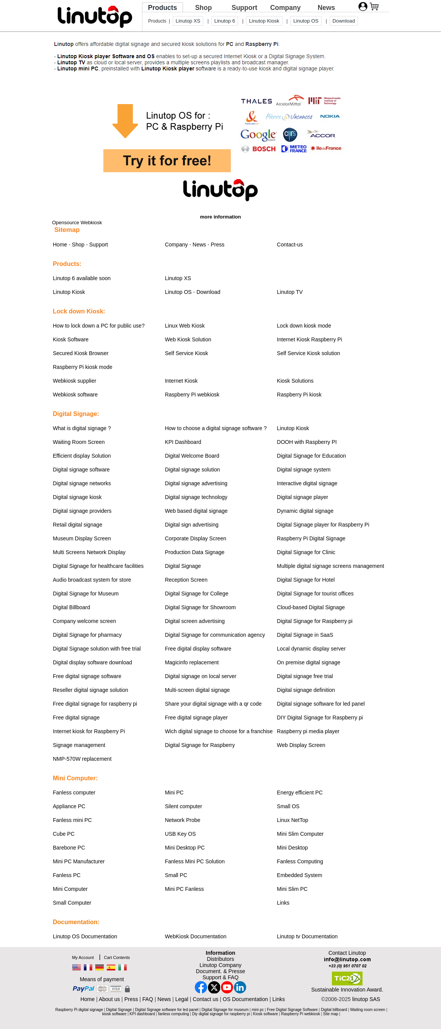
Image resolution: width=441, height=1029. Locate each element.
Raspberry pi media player (308, 731)
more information (220, 217)
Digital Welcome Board (192, 456)
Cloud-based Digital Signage (311, 607)
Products (162, 7)
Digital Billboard (71, 607)
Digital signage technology (196, 497)
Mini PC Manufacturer (79, 861)
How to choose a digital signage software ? (216, 428)
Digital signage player (302, 497)
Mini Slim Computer (300, 834)
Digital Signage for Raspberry (200, 745)
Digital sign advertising (192, 525)
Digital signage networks (82, 483)
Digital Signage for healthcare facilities (98, 566)
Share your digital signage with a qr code (213, 704)
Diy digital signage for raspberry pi (221, 1014)
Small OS (288, 806)
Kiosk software (265, 1014)
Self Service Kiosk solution (308, 353)
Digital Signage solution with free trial (97, 649)
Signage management (79, 745)
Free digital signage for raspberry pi (95, 704)
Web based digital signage (196, 511)
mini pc (258, 1010)
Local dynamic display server (311, 649)
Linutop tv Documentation (307, 936)
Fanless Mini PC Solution (195, 861)
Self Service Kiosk (186, 353)
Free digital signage (76, 717)
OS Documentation (245, 999)
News (326, 7)
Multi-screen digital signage (197, 690)
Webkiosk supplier (74, 381)
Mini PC (174, 792)
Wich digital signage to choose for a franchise (219, 731)
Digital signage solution (192, 469)
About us (109, 999)
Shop (203, 7)
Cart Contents (117, 957)
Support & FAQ (220, 977)
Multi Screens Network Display (89, 552)
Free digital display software (198, 649)
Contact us (205, 999)
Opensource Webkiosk (77, 222)
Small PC (176, 875)
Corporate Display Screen (195, 538)
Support (244, 7)
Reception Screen (186, 580)
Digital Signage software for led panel (167, 1010)
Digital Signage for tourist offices (315, 593)
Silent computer (183, 806)
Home (60, 244)
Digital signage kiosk (77, 497)
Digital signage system (303, 469)
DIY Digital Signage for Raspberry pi (320, 717)
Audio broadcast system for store (92, 580)
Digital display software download (92, 662)
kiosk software (114, 1014)
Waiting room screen (367, 1010)
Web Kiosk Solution (188, 339)
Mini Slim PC (292, 889)
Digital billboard (334, 1010)
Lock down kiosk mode (304, 326)
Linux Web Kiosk (185, 326)
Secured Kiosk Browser (81, 353)
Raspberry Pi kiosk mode (83, 367)
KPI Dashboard (183, 442)
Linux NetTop (292, 820)
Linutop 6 (224, 21)
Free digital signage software (87, 676)
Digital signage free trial (305, 676)
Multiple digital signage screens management (330, 566)
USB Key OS (180, 834)
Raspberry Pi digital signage (79, 1010)
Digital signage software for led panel (321, 704)
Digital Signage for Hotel (306, 580)
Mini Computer (70, 889)
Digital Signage (183, 566)
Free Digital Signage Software (292, 1010)
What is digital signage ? (82, 428)
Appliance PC (69, 806)
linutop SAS (366, 999)
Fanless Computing (300, 861)
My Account (83, 957)
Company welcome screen (84, 621)
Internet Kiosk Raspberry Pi (309, 339)
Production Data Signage (195, 552)
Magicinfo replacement (192, 662)
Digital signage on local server (201, 676)
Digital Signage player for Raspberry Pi (323, 525)
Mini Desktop (292, 848)
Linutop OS (305, 21)
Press (218, 244)
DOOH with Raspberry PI (306, 442)
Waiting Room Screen (79, 442)
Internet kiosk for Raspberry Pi (89, 731)
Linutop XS (188, 21)
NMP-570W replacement (82, 759)
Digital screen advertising (195, 621)
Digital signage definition (306, 690)
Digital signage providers (82, 511)
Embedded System (299, 875)
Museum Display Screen (82, 538)
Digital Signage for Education (311, 456)
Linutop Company (220, 965)
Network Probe (183, 820)
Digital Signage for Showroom (200, 607)
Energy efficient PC (300, 792)
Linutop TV (289, 292)
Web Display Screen (301, 745)
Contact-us (290, 244)
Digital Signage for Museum (86, 593)
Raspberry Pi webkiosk (192, 394)
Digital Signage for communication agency (215, 635)
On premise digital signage (308, 662)
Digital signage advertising (196, 483)
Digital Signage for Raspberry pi (315, 621)
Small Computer (72, 903)
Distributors (220, 959)
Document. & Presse (220, 971)
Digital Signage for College (197, 593)
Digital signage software (81, 469)
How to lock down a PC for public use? (99, 326)
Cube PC (64, 834)
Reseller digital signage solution (90, 690)
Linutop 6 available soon (82, 278)
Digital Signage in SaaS (305, 635)
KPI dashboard (142, 1014)
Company (285, 7)
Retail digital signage (77, 525)
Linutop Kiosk (264, 21)
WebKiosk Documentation (196, 936)
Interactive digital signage (307, 483)
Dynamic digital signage (305, 511)
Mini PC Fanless (184, 889)
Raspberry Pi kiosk (299, 394)
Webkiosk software (75, 394)
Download (344, 21)
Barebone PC (69, 848)
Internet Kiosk (181, 381)
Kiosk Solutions (295, 381)
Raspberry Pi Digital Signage (311, 538)
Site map (330, 1014)
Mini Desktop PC (185, 848)
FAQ (147, 999)
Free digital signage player (196, 717)
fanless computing (173, 1014)
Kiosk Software (70, 339)
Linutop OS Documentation (85, 936)
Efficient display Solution (82, 456)
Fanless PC (66, 875)
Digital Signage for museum (224, 1010)
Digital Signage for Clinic (306, 552)
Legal (181, 999)
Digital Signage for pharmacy (87, 635)
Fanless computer (74, 792)
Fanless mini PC (72, 820)
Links (283, 903)
